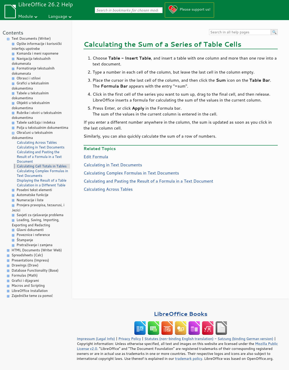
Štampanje (24, 240)
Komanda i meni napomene (37, 53)
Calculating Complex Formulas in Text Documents (42, 173)
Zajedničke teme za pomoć (32, 295)
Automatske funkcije (32, 194)
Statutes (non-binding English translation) (178, 338)
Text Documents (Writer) (31, 38)
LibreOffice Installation (30, 290)
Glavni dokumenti (30, 229)
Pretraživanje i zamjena (34, 245)
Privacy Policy (129, 338)
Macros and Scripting (28, 285)
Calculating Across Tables (37, 142)
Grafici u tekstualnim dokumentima (30, 86)
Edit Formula (96, 157)
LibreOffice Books (180, 314)
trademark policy (188, 358)
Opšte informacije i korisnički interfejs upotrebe (37, 46)
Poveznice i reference (33, 234)
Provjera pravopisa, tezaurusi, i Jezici (38, 208)
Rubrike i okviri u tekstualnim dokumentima (37, 115)
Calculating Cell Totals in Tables (42, 166)
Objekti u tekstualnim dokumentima (31, 105)
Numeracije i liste (30, 200)
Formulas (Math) (25, 275)
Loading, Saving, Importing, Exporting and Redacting (35, 222)
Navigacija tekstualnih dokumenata (31, 61)
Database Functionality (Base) (35, 270)
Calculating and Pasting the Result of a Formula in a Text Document (39, 157)
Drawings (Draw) (25, 265)
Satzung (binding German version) (245, 338)
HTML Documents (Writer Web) (37, 250)
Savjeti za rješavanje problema (39, 215)
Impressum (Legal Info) (96, 338)
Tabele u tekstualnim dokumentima (30, 96)
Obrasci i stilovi (28, 78)
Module (25, 16)
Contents (12, 32)
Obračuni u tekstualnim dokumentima (32, 135)
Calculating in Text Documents (40, 147)
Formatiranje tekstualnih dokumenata (33, 71)
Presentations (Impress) (30, 260)
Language (57, 16)
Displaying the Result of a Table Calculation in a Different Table (41, 182)
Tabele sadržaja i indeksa (35, 122)
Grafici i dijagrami (25, 280)
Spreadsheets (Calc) (27, 255)
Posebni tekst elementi (34, 189)
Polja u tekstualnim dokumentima (42, 127)
